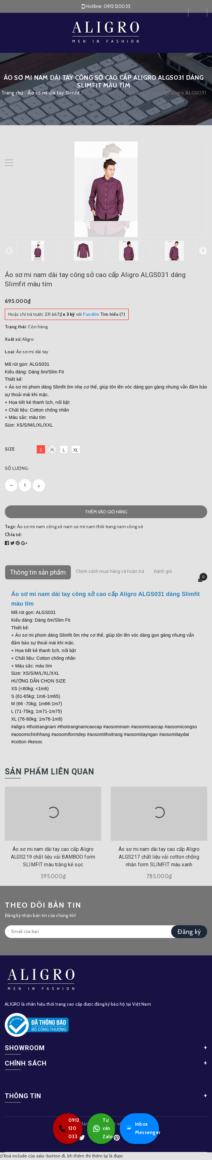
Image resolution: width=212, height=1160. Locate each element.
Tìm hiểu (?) (104, 314)
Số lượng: (17, 468)
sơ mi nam (84, 526)
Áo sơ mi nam (31, 526)
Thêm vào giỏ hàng (106, 512)
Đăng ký (189, 931)
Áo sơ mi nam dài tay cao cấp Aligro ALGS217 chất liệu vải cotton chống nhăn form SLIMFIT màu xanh (159, 857)
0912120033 (117, 6)
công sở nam (59, 526)
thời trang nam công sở (119, 526)
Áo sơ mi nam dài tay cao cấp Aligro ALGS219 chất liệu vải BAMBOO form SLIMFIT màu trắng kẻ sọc (53, 857)
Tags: (11, 526)
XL (75, 450)
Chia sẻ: (13, 534)
